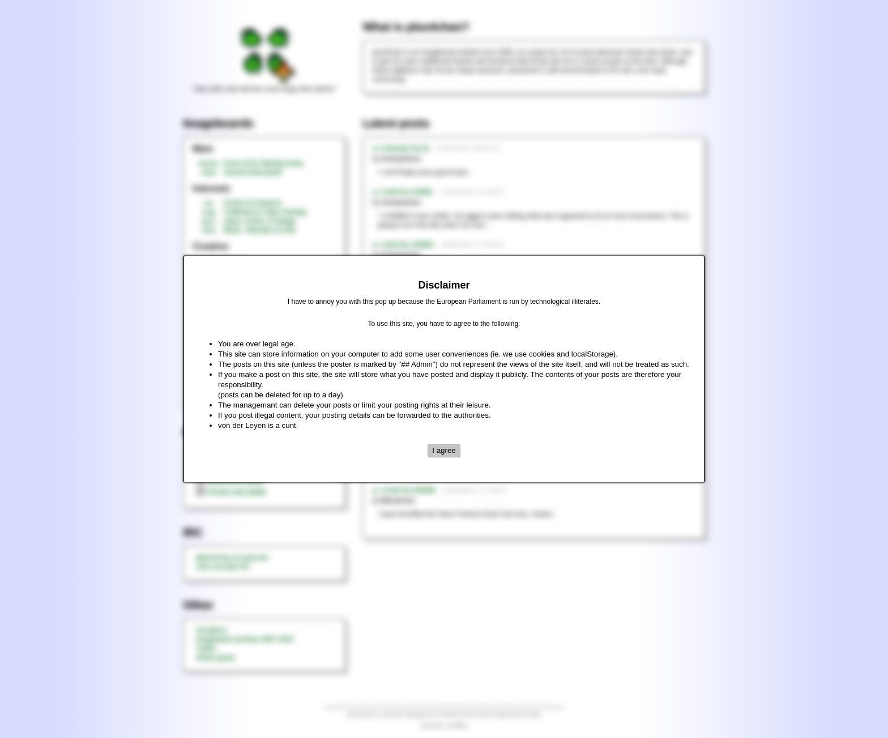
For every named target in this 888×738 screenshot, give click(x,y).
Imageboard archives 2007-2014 (245, 639)
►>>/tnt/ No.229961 (402, 192)
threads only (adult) (231, 492)
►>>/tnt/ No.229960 (402, 245)
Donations (211, 630)
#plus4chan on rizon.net (232, 558)
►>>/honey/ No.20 (400, 148)
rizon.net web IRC (223, 567)
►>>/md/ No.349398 (403, 490)
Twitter (206, 648)
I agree (444, 450)
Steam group (215, 657)
